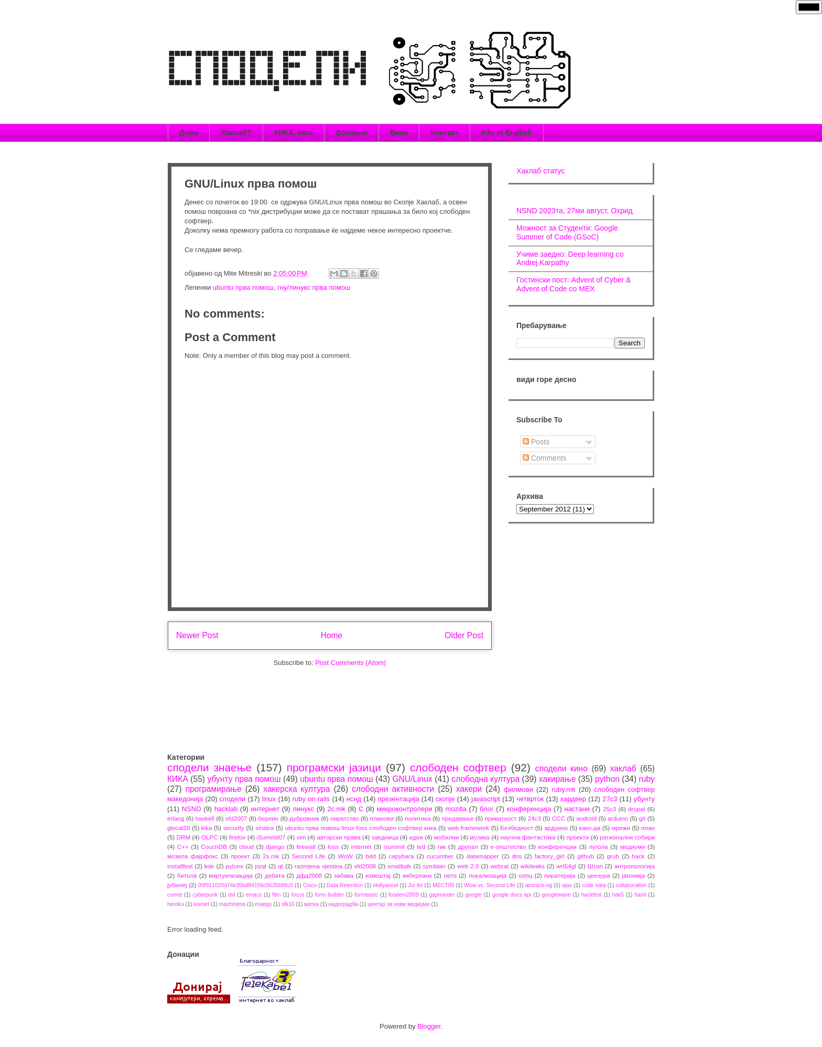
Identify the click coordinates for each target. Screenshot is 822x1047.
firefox (237, 837)
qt (280, 866)
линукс (303, 809)
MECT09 (443, 885)
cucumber (440, 856)
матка (311, 904)
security (233, 827)
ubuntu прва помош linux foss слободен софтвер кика (360, 827)
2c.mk (336, 809)
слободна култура (485, 779)
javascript (485, 799)
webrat (499, 866)
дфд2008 (309, 875)
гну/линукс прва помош (313, 287)
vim (301, 837)
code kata (593, 885)
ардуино (556, 827)
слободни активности (393, 788)
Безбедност (516, 827)
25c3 (609, 808)
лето (450, 875)
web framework (468, 827)
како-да (590, 827)
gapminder (442, 895)
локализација (488, 875)
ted (421, 846)
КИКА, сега (293, 132)
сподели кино (561, 768)
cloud (246, 846)
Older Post (464, 635)
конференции (557, 846)
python (607, 779)
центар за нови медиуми (398, 904)
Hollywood (385, 885)
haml (640, 895)
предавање (458, 818)
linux (269, 799)
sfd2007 (236, 818)
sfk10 (288, 904)
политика (418, 818)
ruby (647, 779)
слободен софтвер (458, 767)
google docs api (511, 895)
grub (613, 856)
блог (487, 809)
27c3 (609, 799)
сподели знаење (209, 767)
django (275, 846)
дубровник (304, 818)
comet (174, 895)
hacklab (226, 809)
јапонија (633, 875)
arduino (618, 818)
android (586, 818)
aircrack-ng (538, 885)
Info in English (506, 132)
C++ (183, 846)
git (642, 818)
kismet (201, 904)
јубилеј (177, 884)
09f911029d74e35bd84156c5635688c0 (245, 885)
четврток (530, 799)
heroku (175, 904)
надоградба (343, 904)
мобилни (446, 837)
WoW (345, 856)
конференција (529, 809)
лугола (598, 846)
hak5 (618, 895)
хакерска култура (296, 788)
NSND (191, 809)
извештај (378, 875)
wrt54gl (566, 866)
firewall (305, 846)
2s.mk (271, 856)
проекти (577, 837)
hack (638, 856)
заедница (385, 837)
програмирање (214, 788)
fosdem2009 (403, 895)
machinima (232, 904)
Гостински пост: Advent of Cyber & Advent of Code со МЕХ (573, 284)
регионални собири (627, 837)
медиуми (632, 846)
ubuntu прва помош (243, 287)
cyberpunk (205, 895)
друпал (468, 846)
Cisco (310, 885)
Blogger (428, 1026)
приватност (500, 818)
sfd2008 (365, 866)
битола (187, 875)
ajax (567, 885)
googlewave (556, 895)
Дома (188, 132)
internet (361, 846)
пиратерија (559, 875)
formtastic (366, 895)
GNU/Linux (412, 779)
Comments (545, 458)
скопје (445, 799)
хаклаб (623, 768)
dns (517, 856)
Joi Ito (415, 885)
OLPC (209, 837)
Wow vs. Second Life (489, 885)
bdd (371, 856)
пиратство (344, 818)
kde (209, 866)
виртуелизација (231, 875)
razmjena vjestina (319, 866)
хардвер (573, 799)
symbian (434, 866)
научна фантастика (528, 837)
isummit (394, 846)
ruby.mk (563, 789)
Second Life (309, 856)
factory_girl (550, 856)
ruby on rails (311, 799)
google (474, 895)
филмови (518, 789)
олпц (525, 875)
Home (332, 635)
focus (298, 895)
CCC (558, 818)
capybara (401, 856)
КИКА (177, 779)
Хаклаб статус (540, 171)
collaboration (631, 885)
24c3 (534, 818)
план (648, 827)
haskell (204, 818)
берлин (268, 818)
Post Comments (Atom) (350, 663)
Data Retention (345, 885)
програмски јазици (334, 767)
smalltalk (399, 866)
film (276, 895)
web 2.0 (468, 866)
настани (576, 809)
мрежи (621, 827)
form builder (329, 895)
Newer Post (197, 635)
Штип (595, 866)
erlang (176, 818)
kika (206, 827)
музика (480, 837)
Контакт (444, 132)
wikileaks (532, 866)
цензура (598, 875)
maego (263, 904)
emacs (254, 895)
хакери (469, 788)
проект (240, 856)
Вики (399, 132)
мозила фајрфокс (192, 856)
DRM (184, 837)
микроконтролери (404, 809)
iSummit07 (270, 837)
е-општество (508, 846)
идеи (416, 837)
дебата (275, 875)
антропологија (634, 866)
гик (441, 846)
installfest (180, 866)
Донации (351, 132)
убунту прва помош (243, 779)
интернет (265, 809)
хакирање (557, 779)
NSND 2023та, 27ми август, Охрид (574, 210)
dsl (231, 895)
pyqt (260, 866)
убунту (644, 799)
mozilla (456, 809)
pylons (235, 866)
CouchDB (214, 846)
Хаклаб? (236, 132)
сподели (233, 799)
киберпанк (417, 875)
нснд (354, 799)
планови (382, 818)
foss (333, 846)
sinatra (264, 827)
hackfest (591, 895)
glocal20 (178, 827)
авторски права (338, 837)
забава (343, 875)
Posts (536, 442)
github (585, 856)
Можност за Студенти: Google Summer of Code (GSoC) (567, 232)
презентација (398, 799)
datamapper (483, 856)
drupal (636, 808)
